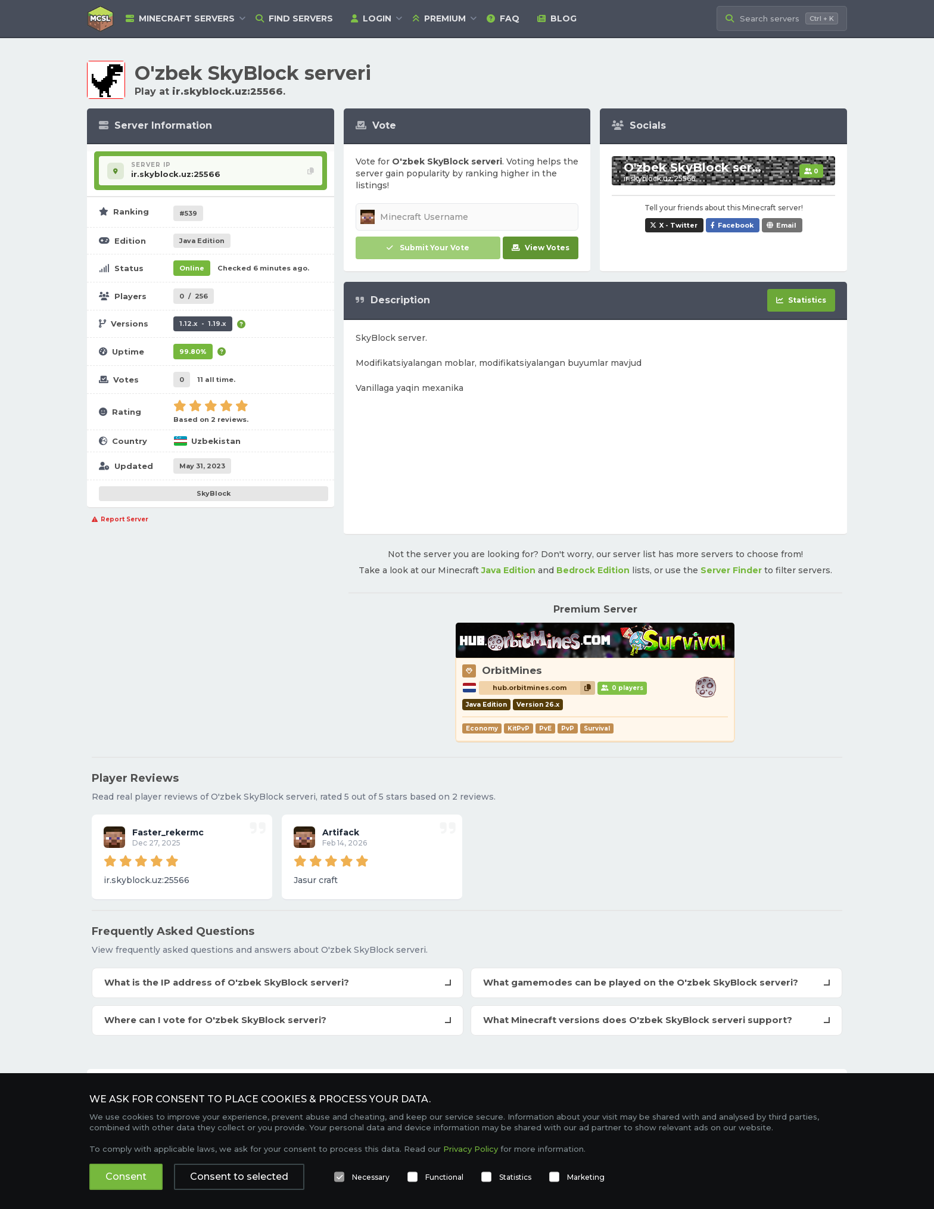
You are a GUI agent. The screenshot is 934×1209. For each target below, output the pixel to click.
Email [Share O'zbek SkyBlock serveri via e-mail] (786, 225)
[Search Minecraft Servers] (782, 19)
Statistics (515, 1177)
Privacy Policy (470, 1149)
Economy (482, 728)
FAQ (503, 18)
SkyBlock (214, 493)
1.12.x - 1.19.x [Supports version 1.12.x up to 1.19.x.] (202, 323)
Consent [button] (126, 1176)
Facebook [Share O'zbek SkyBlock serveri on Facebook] (736, 225)
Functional (444, 1177)
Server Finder (731, 570)
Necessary (371, 1177)
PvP (567, 728)
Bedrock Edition (593, 570)
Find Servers (294, 18)
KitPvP (519, 728)
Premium (439, 18)
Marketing (586, 1177)
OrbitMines (512, 670)
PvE (545, 728)
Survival (597, 728)
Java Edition (508, 570)
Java (202, 241)
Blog (557, 18)
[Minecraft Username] (467, 217)
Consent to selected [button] (239, 1176)
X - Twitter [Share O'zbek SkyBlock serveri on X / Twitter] (678, 225)
